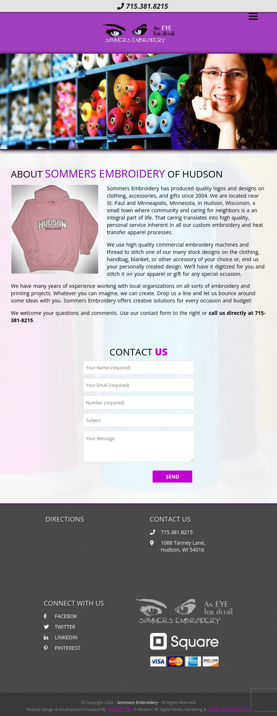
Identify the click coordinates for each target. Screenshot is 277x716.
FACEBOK (60, 616)
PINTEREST (62, 647)
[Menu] (253, 15)
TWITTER (59, 626)
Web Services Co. (229, 708)
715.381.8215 (142, 6)
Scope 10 (119, 708)
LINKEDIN (61, 637)
